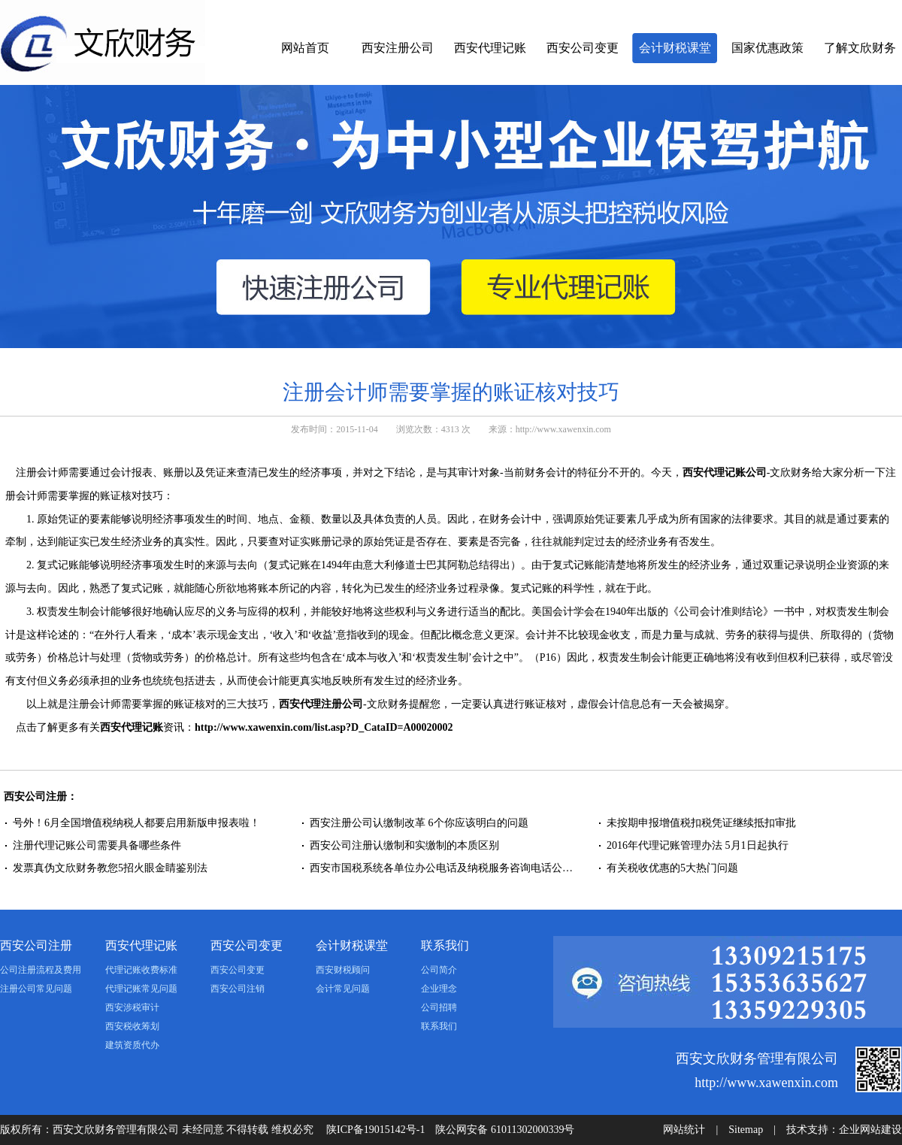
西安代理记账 (490, 47)
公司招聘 (439, 1007)
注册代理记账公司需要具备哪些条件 (97, 845)
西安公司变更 (582, 47)
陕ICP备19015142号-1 (375, 1129)
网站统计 (684, 1129)
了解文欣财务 (860, 47)
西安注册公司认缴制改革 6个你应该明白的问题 (419, 822)
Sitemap (745, 1129)
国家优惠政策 (767, 47)
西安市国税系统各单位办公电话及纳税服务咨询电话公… (441, 868)
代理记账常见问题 (141, 988)
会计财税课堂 (675, 47)
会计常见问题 (343, 988)
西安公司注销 (237, 988)
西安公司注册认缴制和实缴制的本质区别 (404, 845)
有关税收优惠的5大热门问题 (674, 868)
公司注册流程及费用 (40, 970)
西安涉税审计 (132, 1007)
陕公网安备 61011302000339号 (504, 1129)
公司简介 (439, 970)
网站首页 (305, 47)
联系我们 (445, 945)
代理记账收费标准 (141, 970)
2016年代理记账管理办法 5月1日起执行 (697, 845)
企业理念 (439, 988)
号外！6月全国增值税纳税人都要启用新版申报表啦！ (136, 822)
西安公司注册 (36, 945)
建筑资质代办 (132, 1045)
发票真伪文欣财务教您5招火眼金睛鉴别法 (110, 868)
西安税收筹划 (132, 1026)
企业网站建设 (870, 1129)
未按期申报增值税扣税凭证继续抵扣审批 (701, 822)
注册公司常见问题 (36, 988)
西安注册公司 (398, 47)
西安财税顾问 (343, 970)
